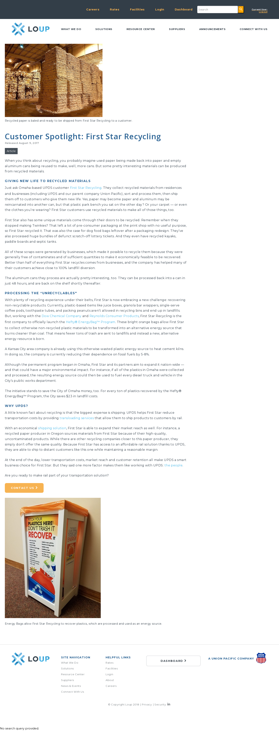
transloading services (77, 418)
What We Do (71, 29)
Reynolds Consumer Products (114, 316)
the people (173, 465)
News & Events (71, 685)
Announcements (212, 29)
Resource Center (141, 29)
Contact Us (22, 488)
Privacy (147, 704)
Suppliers (177, 29)
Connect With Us (72, 691)
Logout (260, 10)
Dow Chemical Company (62, 316)
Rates (115, 9)
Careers (92, 9)
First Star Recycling (86, 188)
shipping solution (52, 428)
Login (159, 9)
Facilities (137, 9)
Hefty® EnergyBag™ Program (90, 322)
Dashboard (184, 9)
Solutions (103, 29)
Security (160, 704)
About (110, 680)
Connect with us (253, 29)
